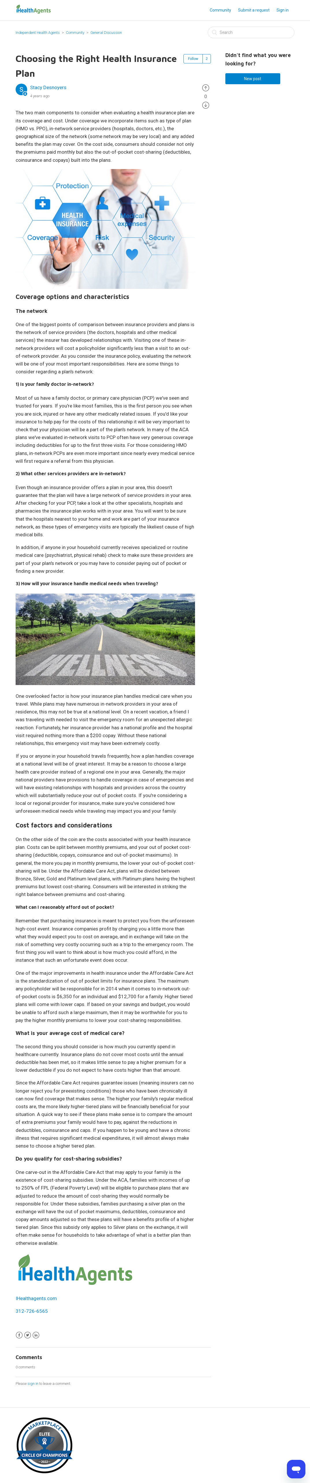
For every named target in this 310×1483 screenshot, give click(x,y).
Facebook (19, 1335)
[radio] (205, 87)
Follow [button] (193, 59)
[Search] (251, 32)
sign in (32, 1383)
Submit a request (254, 10)
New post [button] (252, 78)
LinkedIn (36, 1335)
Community (220, 10)
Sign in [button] (282, 10)
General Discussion (106, 32)
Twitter (27, 1335)
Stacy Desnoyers (48, 87)
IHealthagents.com (36, 1298)
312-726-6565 (32, 1311)
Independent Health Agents (38, 32)
